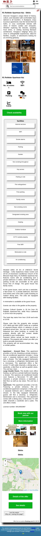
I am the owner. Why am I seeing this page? (14, 513)
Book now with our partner (25, 414)
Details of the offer (20, 497)
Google (33, 528)
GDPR (32, 531)
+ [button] (5, 461)
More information (25, 421)
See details (20, 505)
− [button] (5, 464)
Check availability (14, 113)
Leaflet (25, 490)
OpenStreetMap (34, 490)
